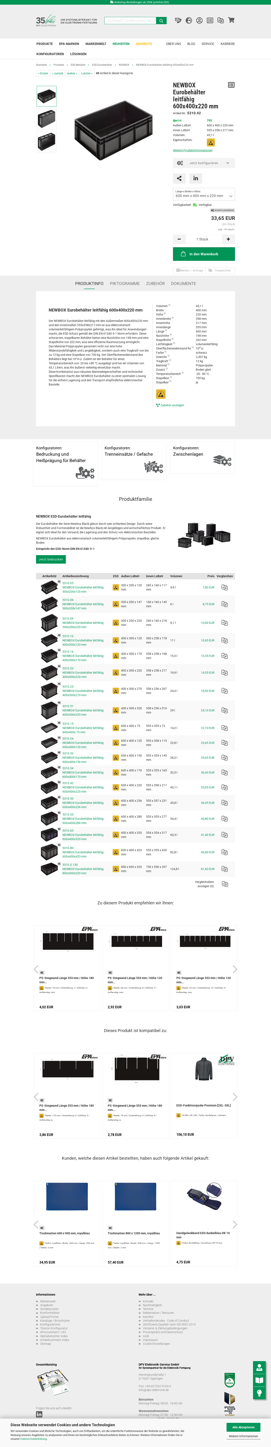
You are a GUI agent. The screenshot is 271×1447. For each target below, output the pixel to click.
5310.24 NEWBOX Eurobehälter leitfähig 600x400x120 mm (83, 743)
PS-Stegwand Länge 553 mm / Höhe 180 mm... (66, 980)
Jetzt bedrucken (51, 559)
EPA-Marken (69, 44)
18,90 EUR (207, 691)
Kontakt (148, 1301)
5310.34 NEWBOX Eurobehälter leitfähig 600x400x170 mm (83, 772)
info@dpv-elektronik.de (154, 1390)
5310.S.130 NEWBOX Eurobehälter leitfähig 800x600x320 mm (83, 869)
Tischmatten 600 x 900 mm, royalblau (64, 1233)
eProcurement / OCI (53, 1332)
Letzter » (87, 73)
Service (208, 44)
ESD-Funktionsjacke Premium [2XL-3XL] (203, 1105)
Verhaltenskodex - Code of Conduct (166, 1320)
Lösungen (78, 54)
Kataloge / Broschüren (55, 1320)
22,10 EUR (207, 728)
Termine (148, 1309)
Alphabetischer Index (54, 1336)
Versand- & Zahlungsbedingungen (165, 1328)
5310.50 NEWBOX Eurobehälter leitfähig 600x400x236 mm (83, 803)
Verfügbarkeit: (182, 205)
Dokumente (183, 283)
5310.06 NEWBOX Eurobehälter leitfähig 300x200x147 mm (83, 604)
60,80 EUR (207, 852)
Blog (191, 44)
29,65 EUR (207, 757)
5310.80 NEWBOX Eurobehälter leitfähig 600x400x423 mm (83, 852)
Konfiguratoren (50, 54)
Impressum (150, 1340)
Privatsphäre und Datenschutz (163, 1332)
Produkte (44, 44)
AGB (146, 1336)
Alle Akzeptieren (243, 1427)
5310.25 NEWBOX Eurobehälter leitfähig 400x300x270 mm (83, 691)
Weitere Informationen (243, 1436)
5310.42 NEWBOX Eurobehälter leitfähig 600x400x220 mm (83, 787)
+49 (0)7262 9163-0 (158, 1386)
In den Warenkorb (199, 253)
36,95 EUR (207, 803)
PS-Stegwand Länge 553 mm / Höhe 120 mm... (135, 980)
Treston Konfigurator (54, 1328)
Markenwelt (96, 44)
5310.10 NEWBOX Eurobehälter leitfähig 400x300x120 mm (83, 640)
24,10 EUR (207, 710)
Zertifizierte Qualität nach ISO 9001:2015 (169, 1324)
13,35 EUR (207, 656)
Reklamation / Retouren (158, 1312)
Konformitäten (49, 1312)
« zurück (57, 73)
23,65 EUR (207, 742)
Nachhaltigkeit (152, 1305)
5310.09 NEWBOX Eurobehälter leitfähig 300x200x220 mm (83, 623)
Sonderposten (49, 1309)
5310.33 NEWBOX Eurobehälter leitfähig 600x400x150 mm (83, 758)
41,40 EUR (207, 835)
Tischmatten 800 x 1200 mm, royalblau (134, 1233)
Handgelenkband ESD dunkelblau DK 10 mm (203, 1235)
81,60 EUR (207, 869)
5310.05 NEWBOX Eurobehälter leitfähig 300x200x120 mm (83, 587)
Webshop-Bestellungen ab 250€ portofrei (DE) (141, 2)
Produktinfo (89, 283)
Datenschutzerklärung (33, 1438)
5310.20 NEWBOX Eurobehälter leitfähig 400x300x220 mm (83, 673)
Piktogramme (125, 283)
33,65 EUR (207, 787)
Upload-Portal (49, 1317)
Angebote (144, 44)
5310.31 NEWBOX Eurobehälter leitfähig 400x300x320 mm (83, 710)
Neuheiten (121, 44)
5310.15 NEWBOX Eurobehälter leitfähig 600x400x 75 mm (83, 728)
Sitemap (45, 1343)
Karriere (228, 44)
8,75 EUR (208, 604)
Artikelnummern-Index (54, 1340)
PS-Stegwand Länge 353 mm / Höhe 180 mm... (135, 1108)
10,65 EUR (207, 640)
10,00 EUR (207, 622)
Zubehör (155, 283)
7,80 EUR (208, 587)
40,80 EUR (207, 818)
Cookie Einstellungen (156, 1343)
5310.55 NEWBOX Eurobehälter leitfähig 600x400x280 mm (83, 819)
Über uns (173, 44)
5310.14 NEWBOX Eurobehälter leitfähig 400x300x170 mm (83, 656)
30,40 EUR (207, 772)
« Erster (43, 73)
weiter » (72, 73)
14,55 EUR (207, 672)
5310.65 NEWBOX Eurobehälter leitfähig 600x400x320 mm (83, 835)
